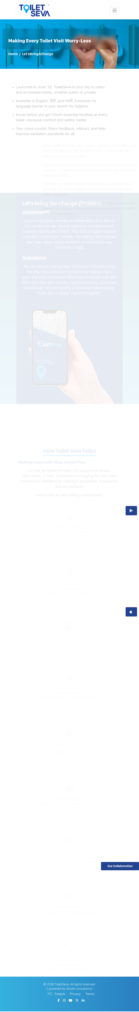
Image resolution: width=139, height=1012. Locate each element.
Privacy (75, 994)
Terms (90, 994)
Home (13, 54)
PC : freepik (56, 994)
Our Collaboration (120, 866)
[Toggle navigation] (114, 10)
